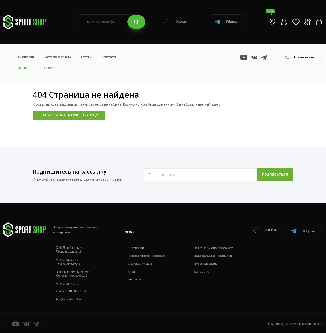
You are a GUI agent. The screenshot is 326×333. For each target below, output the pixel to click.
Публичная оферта (208, 261)
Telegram (226, 22)
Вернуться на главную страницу (68, 115)
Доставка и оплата (57, 57)
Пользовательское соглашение (216, 253)
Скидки (49, 68)
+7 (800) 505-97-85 (68, 262)
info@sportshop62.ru (69, 297)
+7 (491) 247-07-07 (68, 282)
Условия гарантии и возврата (147, 253)
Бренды (21, 68)
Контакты (109, 57)
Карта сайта (204, 269)
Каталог (175, 21)
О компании (25, 57)
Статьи (86, 57)
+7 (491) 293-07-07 (68, 257)
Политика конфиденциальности (217, 245)
